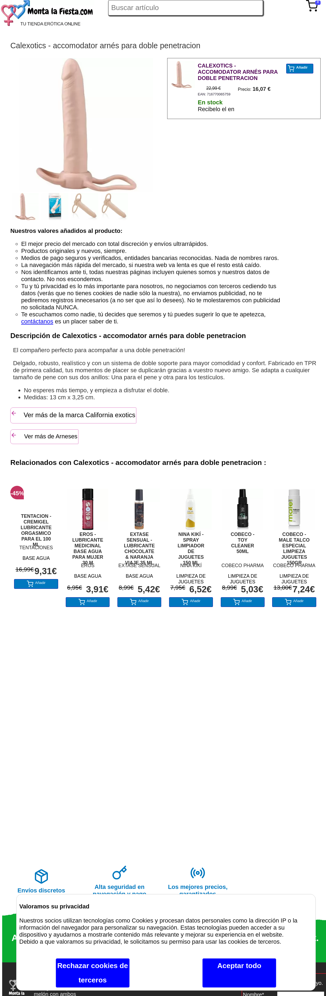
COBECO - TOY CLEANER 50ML (243, 543)
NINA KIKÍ (191, 565)
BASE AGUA (36, 558)
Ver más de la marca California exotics (73, 414)
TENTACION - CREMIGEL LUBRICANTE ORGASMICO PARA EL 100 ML (36, 527)
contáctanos (37, 321)
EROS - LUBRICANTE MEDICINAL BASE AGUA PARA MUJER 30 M (87, 546)
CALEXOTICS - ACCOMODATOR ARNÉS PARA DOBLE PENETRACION (238, 72)
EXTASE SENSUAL (139, 565)
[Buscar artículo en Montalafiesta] (185, 7)
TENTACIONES (36, 547)
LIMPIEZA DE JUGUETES (191, 578)
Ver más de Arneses (44, 436)
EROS (87, 565)
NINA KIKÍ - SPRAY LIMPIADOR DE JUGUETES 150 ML (191, 546)
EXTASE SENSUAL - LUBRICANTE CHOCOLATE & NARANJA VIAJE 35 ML (139, 546)
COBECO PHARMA (243, 565)
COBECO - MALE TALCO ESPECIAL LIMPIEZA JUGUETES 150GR (294, 546)
